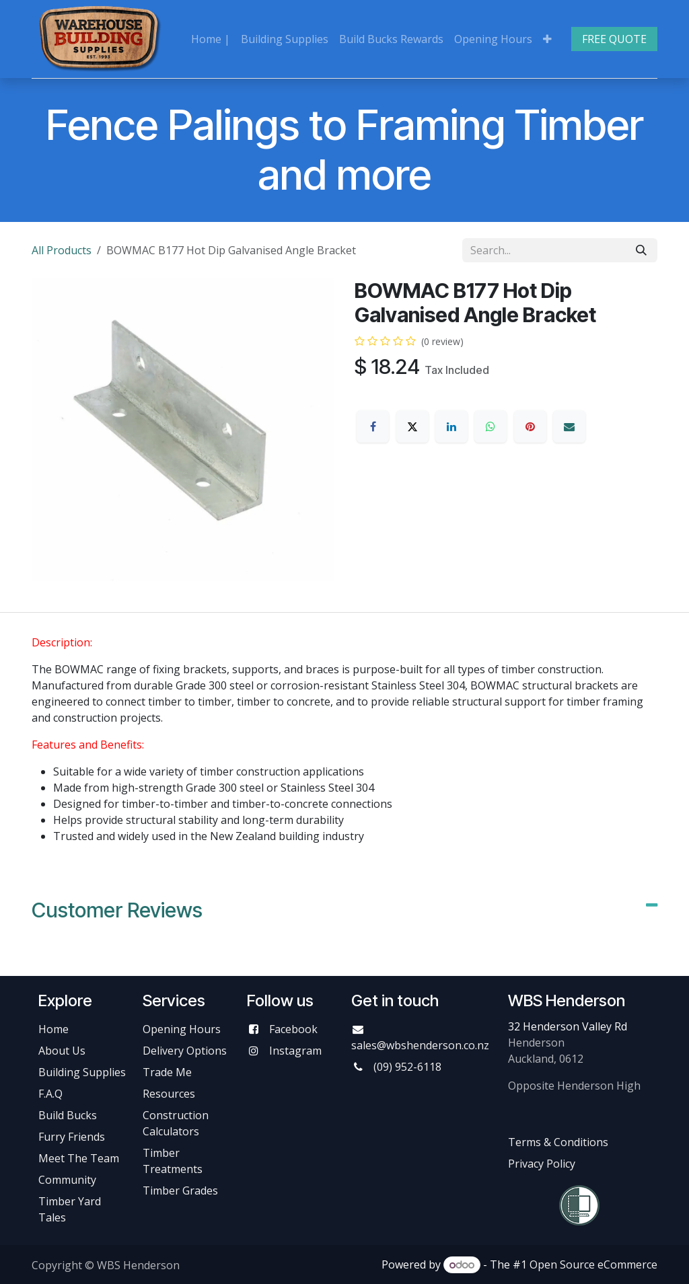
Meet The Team (78, 1158)
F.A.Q (50, 1093)
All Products (62, 250)
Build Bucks (67, 1115)
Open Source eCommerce (593, 1264)
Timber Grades (180, 1190)
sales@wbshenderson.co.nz (420, 1045)
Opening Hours (182, 1029)
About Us (61, 1050)
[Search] (641, 250)
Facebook (293, 1029)
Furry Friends (73, 1136)
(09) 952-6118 (407, 1066)
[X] (412, 426)
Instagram (295, 1050)
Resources (169, 1093)
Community (67, 1179)
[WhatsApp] (490, 426)
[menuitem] (210, 39)
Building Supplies (82, 1072)
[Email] (569, 426)
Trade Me (167, 1072)
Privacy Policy (541, 1163)
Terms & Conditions (558, 1142)
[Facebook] (373, 426)
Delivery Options (185, 1050)
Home (53, 1029)
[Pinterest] (530, 426)
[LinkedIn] (451, 426)
